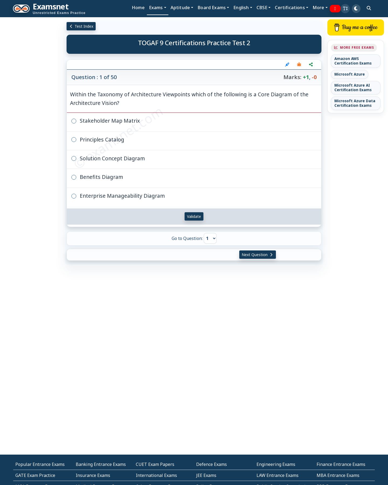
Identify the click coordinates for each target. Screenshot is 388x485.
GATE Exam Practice (35, 475)
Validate (194, 216)
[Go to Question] (210, 238)
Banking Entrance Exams (101, 464)
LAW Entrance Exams (278, 475)
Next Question (257, 254)
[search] (369, 8)
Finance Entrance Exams (341, 464)
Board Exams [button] (212, 7)
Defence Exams (211, 464)
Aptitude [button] (180, 7)
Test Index (81, 26)
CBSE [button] (262, 7)
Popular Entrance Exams (40, 464)
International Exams (156, 475)
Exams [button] (156, 7)
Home (138, 7)
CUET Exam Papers (155, 464)
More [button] (318, 7)
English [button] (241, 7)
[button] (345, 8)
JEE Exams (206, 475)
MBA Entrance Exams (338, 475)
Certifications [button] (290, 7)
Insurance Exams (93, 475)
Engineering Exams (276, 464)
